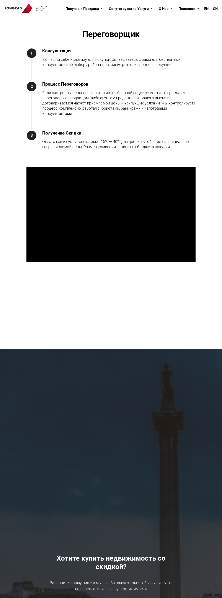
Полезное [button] (187, 9)
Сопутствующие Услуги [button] (129, 9)
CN (215, 9)
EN (206, 9)
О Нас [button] (164, 9)
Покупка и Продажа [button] (82, 9)
